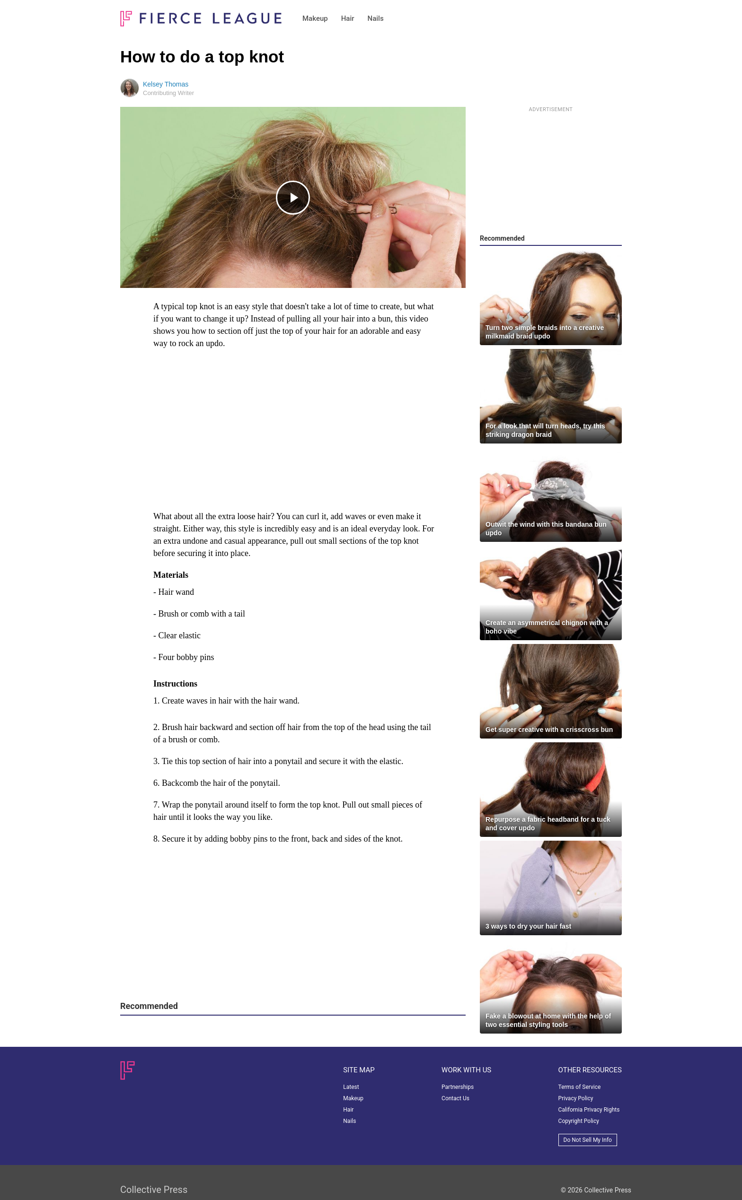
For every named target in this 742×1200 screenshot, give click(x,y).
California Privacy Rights (589, 1109)
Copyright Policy (578, 1121)
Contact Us (455, 1098)
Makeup (315, 18)
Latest (351, 1087)
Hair (347, 18)
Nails (376, 18)
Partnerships (458, 1087)
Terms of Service (579, 1087)
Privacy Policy (575, 1098)
